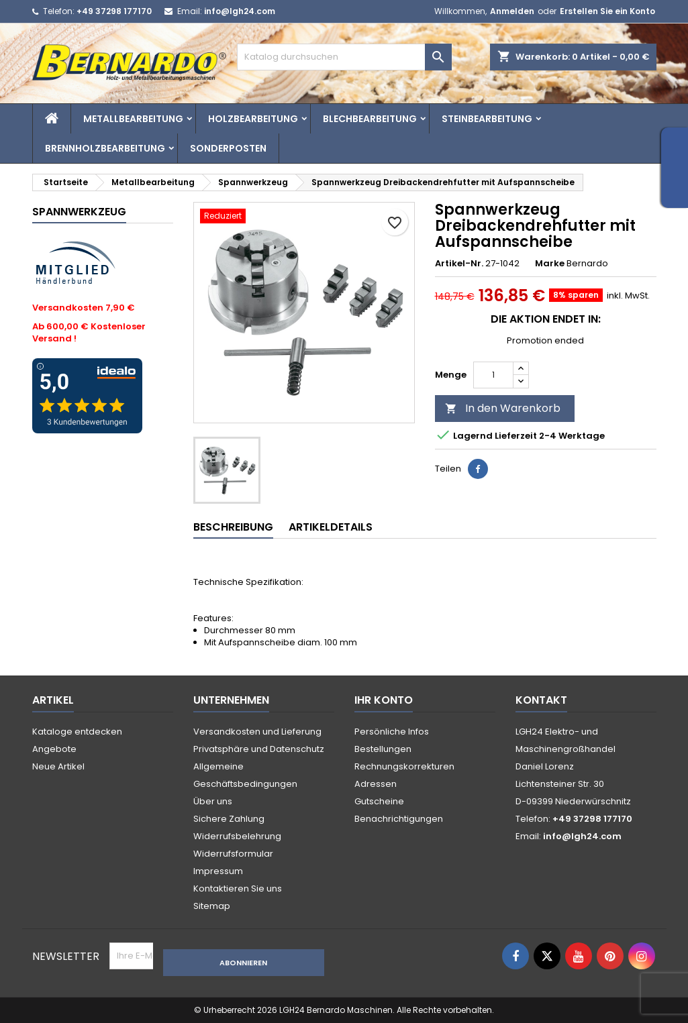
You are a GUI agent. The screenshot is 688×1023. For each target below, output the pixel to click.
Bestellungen (382, 749)
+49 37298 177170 (114, 11)
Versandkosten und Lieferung (257, 731)
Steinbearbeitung (487, 118)
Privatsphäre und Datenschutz (258, 749)
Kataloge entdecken (77, 731)
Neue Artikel (58, 766)
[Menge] (493, 375)
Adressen (375, 783)
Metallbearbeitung (133, 118)
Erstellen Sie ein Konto (607, 11)
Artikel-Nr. (459, 264)
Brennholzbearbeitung (105, 148)
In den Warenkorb (502, 408)
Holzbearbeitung (253, 118)
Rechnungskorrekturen (404, 766)
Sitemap (211, 906)
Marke (549, 264)
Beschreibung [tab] (233, 527)
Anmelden (512, 11)
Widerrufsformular (233, 853)
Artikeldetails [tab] (331, 527)
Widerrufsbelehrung (237, 836)
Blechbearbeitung (370, 118)
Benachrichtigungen (398, 818)
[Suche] (344, 57)
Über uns (212, 801)
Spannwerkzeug (79, 211)
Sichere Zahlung (228, 818)
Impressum (218, 871)
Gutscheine (379, 801)
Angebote (54, 749)
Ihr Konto (383, 700)
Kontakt (541, 700)
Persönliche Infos (391, 731)
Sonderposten (228, 148)
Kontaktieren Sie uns (237, 888)
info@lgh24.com (239, 11)
